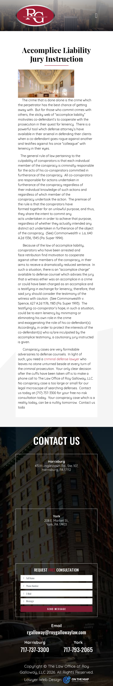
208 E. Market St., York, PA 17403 (56, 522)
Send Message (56, 609)
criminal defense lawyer (62, 359)
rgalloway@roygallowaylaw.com (56, 629)
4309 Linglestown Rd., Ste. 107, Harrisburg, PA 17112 (56, 467)
